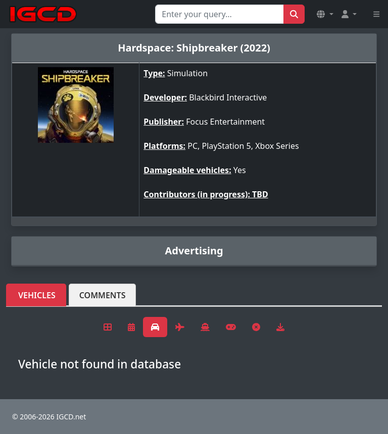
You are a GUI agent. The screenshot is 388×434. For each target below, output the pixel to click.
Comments (102, 295)
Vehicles (37, 295)
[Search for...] (219, 14)
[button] (325, 14)
